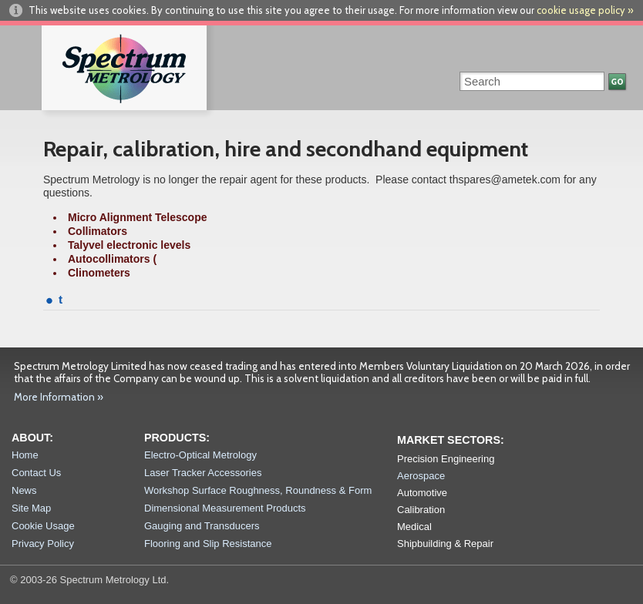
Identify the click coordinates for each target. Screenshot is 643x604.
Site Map (31, 508)
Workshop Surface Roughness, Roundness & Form (258, 490)
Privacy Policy (43, 543)
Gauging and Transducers (202, 526)
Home (25, 455)
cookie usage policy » (585, 10)
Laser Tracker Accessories (202, 472)
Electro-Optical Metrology (200, 455)
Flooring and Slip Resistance (207, 543)
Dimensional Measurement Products (225, 508)
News (24, 490)
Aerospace (421, 476)
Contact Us (36, 472)
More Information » (58, 397)
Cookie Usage (43, 526)
